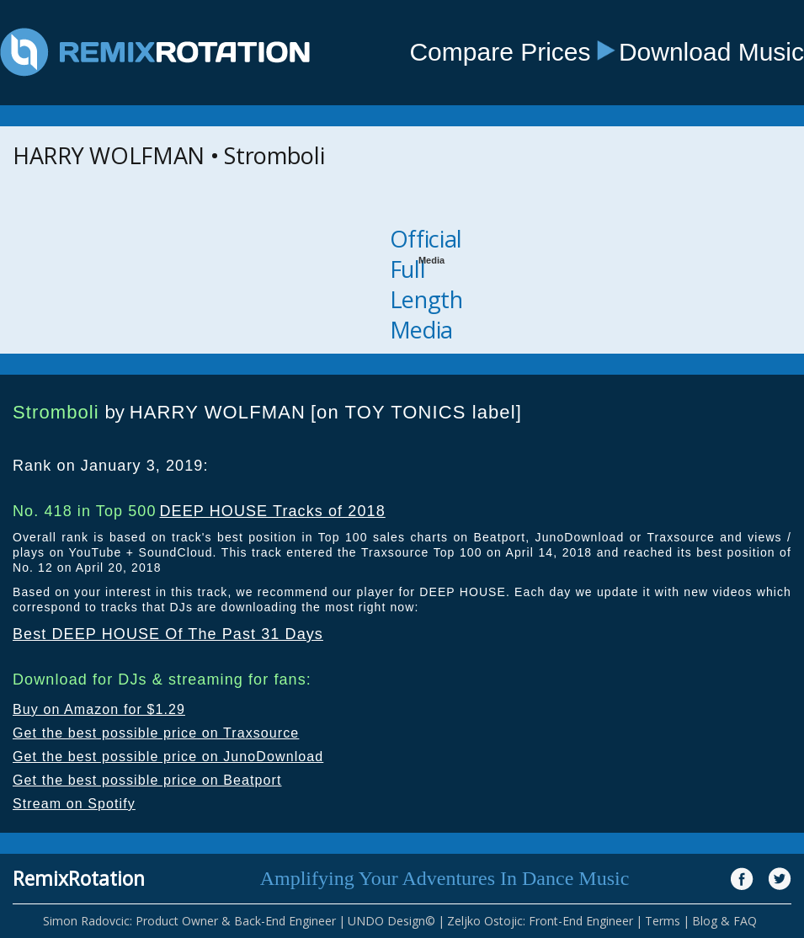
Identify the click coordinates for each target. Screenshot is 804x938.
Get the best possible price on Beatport (147, 780)
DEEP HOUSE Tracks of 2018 (272, 511)
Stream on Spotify (74, 804)
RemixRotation (79, 878)
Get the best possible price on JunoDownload (168, 756)
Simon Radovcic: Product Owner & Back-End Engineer (189, 921)
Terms (662, 921)
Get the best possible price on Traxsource (156, 733)
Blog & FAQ (724, 921)
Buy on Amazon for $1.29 (99, 709)
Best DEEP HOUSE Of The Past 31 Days (168, 634)
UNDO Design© (391, 921)
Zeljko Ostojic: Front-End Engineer (540, 921)
